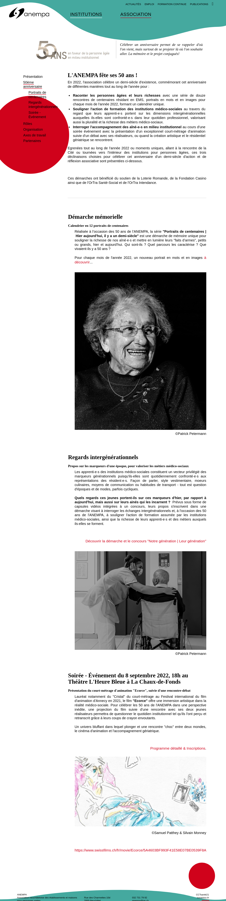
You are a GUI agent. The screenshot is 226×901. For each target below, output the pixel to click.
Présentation (33, 76)
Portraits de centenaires (37, 95)
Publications (199, 4)
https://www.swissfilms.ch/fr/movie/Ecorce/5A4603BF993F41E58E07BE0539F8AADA (141, 849)
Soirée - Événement (37, 115)
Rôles (27, 124)
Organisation (33, 129)
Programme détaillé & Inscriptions (179, 747)
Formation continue (172, 4)
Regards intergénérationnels (43, 104)
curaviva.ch (203, 896)
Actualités (133, 4)
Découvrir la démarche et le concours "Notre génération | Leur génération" (149, 540)
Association (135, 14)
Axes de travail (34, 135)
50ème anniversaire (32, 84)
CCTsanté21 (202, 893)
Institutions (86, 14)
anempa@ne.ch (140, 899)
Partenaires (32, 141)
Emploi (149, 4)
